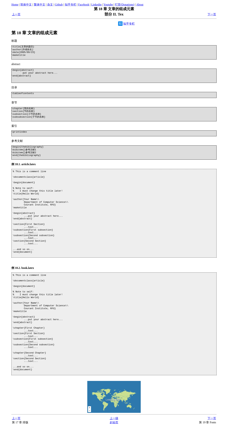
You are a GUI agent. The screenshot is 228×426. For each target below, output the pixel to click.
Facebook (83, 4)
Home (14, 4)
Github (59, 4)
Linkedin (96, 4)
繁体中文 (39, 4)
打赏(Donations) (124, 4)
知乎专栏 (70, 4)
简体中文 (26, 4)
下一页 (212, 14)
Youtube (108, 4)
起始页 (114, 422)
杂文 (50, 4)
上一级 (114, 418)
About (139, 4)
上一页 (16, 14)
